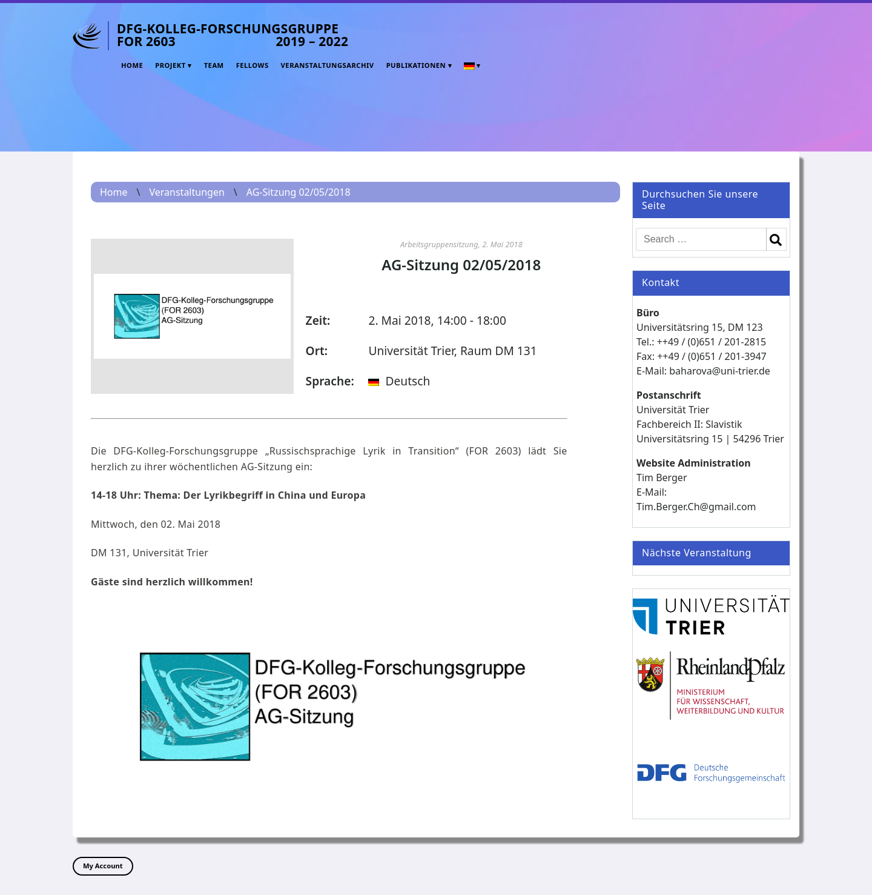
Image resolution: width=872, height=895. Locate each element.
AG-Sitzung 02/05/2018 (298, 192)
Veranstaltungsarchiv (327, 65)
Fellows (252, 65)
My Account (103, 865)
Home (132, 65)
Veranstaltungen (186, 192)
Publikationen (416, 65)
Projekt (170, 65)
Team (214, 65)
